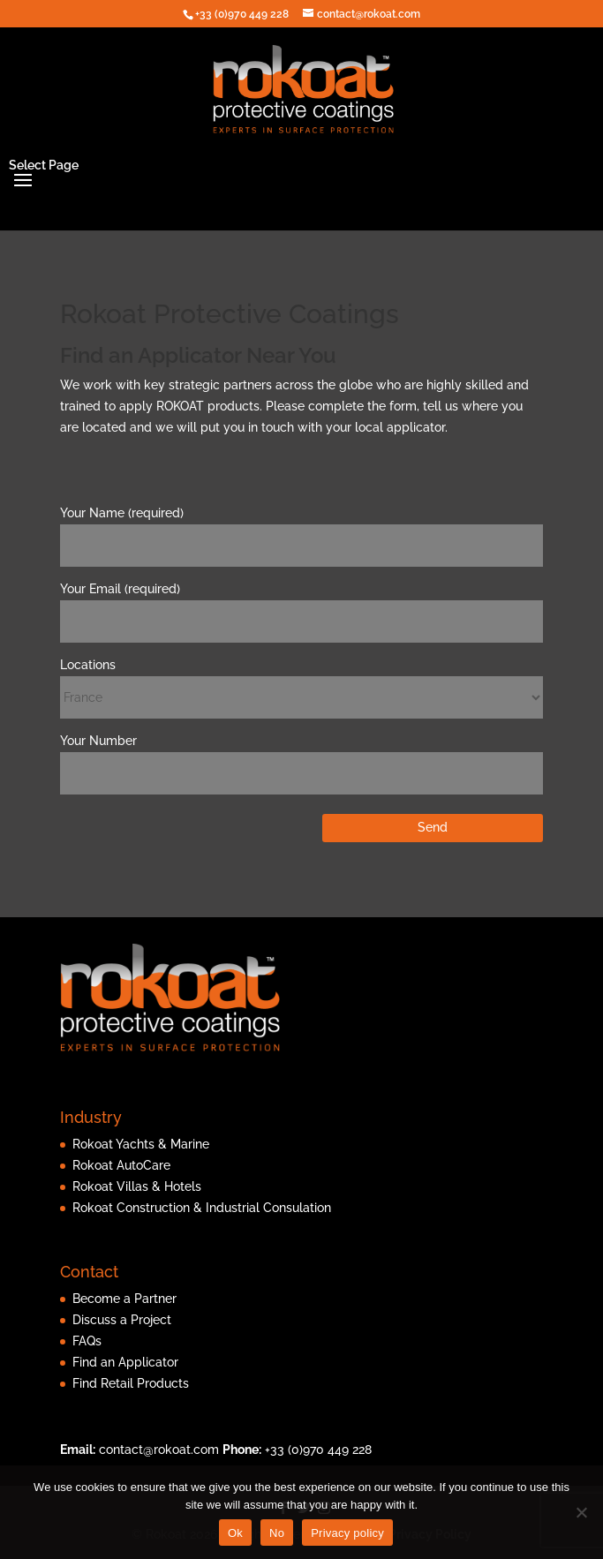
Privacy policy (347, 1533)
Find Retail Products (130, 1383)
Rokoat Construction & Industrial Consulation (201, 1208)
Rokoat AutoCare (121, 1165)
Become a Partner (124, 1299)
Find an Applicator (125, 1362)
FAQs (87, 1341)
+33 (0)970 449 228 (318, 1449)
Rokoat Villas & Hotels (136, 1186)
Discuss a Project (121, 1320)
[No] (581, 1512)
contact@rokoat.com (159, 1449)
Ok (235, 1533)
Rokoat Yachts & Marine (140, 1144)
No (276, 1533)
